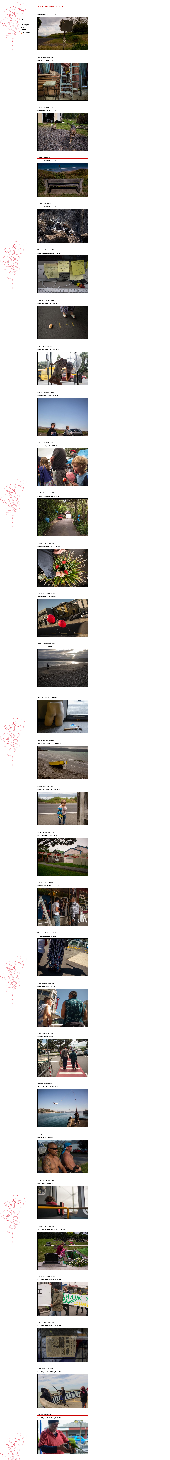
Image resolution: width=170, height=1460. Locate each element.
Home (22, 19)
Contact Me (24, 26)
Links (22, 28)
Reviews (23, 29)
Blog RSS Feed (27, 33)
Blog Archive (25, 24)
